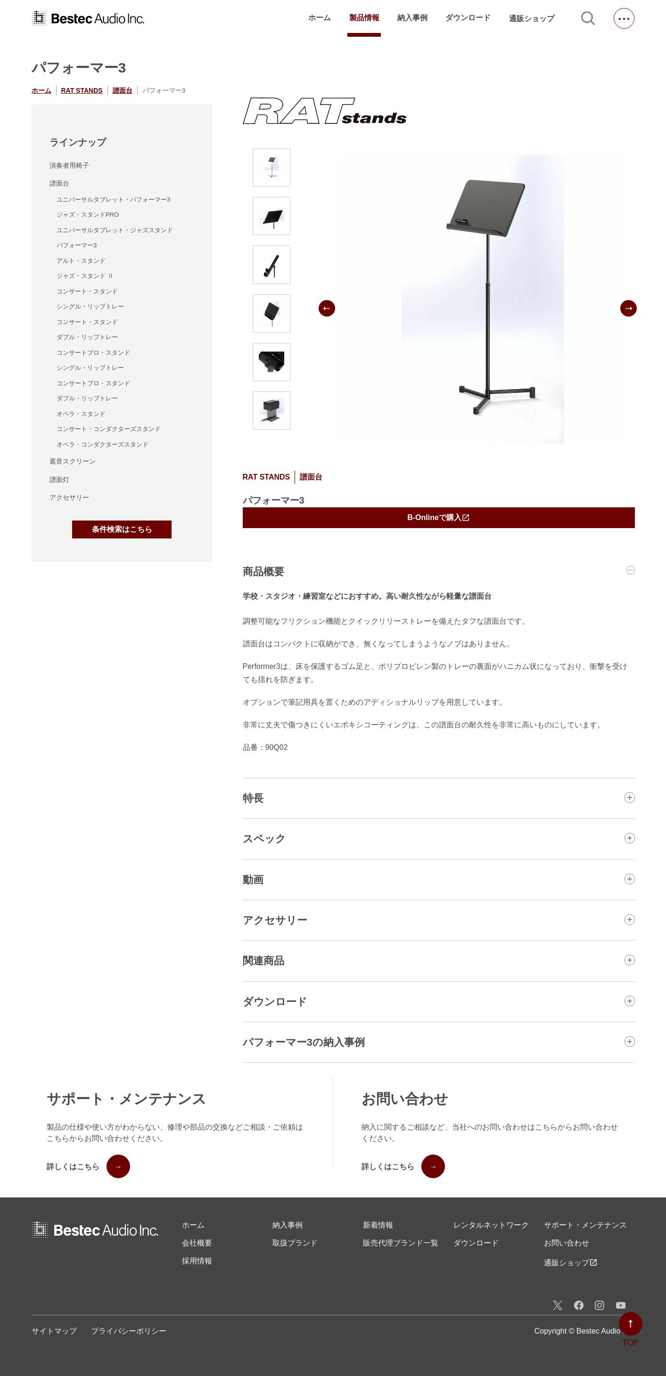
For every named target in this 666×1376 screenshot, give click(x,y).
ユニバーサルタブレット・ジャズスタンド (115, 230)
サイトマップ (54, 1331)
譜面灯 (59, 479)
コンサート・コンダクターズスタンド (109, 428)
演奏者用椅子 (69, 165)
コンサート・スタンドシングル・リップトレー (90, 299)
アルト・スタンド (81, 260)
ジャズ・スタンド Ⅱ (85, 275)
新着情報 (378, 1225)
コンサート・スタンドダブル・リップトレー (87, 329)
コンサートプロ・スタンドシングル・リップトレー (93, 360)
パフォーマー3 (77, 245)
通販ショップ (536, 18)
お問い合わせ (566, 1243)
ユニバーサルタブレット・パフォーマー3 (113, 199)
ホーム (319, 18)
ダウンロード (468, 18)
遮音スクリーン (72, 461)
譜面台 (122, 90)
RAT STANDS (82, 90)
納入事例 (412, 18)
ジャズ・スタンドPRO (88, 214)
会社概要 (197, 1243)
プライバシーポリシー (128, 1331)
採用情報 (197, 1261)
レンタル (491, 1225)
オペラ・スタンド (81, 413)
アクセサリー (69, 497)
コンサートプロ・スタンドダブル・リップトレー (93, 391)
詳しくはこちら (88, 1166)
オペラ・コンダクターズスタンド (102, 444)
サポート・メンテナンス (585, 1225)
